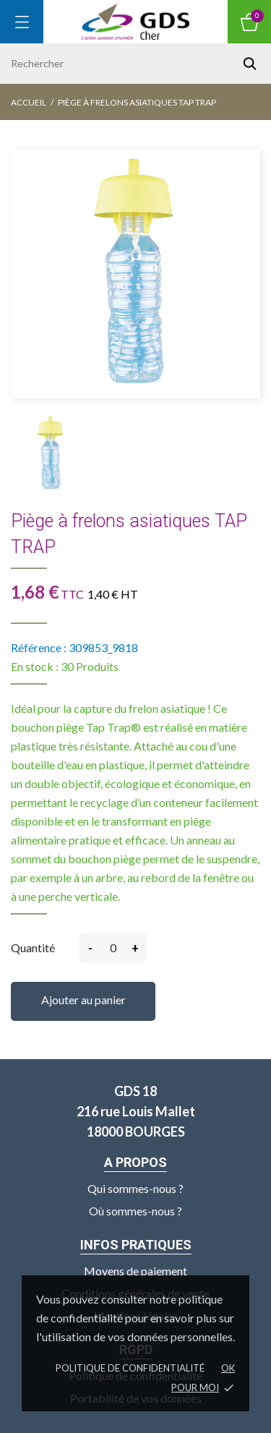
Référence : (38, 647)
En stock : (35, 666)
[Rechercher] (135, 63)
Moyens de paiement (135, 1271)
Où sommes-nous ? (135, 1211)
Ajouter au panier (83, 999)
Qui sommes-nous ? (135, 1188)
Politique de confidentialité (130, 1368)
